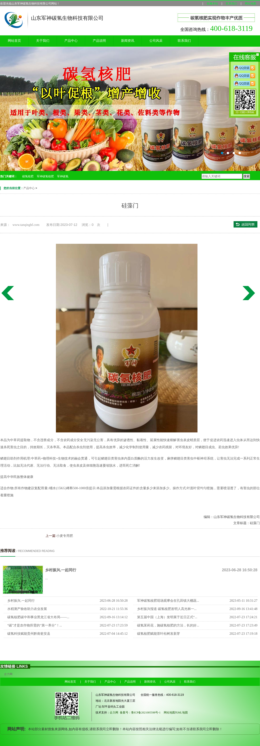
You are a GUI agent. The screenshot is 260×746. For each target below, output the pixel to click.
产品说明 (99, 40)
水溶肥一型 (250, 293)
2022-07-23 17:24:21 (243, 617)
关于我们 (42, 40)
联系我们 (231, 3)
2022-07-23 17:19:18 (243, 633)
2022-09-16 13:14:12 (114, 617)
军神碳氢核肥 (45, 176)
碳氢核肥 (28, 176)
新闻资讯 (127, 40)
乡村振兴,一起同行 (60, 570)
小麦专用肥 (7, 293)
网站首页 (14, 40)
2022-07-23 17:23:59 (114, 625)
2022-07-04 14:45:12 (114, 633)
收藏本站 (212, 3)
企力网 (8, 674)
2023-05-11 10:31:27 (243, 600)
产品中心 (71, 40)
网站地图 (250, 3)
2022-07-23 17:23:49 (243, 625)
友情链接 (7, 666)
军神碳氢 (62, 176)
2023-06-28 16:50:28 (114, 600)
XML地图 (183, 712)
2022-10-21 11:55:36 (114, 609)
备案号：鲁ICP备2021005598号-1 (140, 712)
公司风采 (156, 40)
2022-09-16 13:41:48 (243, 609)
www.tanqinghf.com (26, 225)
